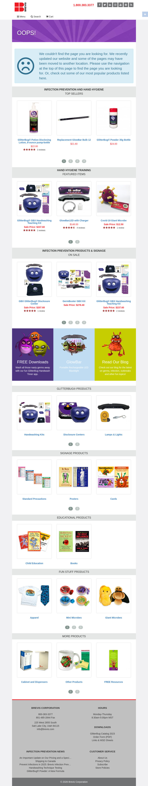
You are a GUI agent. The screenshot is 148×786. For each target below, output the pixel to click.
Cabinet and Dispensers (34, 682)
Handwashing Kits (34, 434)
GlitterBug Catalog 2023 (102, 733)
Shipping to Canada (45, 761)
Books (74, 563)
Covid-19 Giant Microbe (114, 220)
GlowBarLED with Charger (73, 220)
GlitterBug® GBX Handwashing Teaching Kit (34, 221)
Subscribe (102, 764)
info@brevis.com (45, 729)
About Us (102, 758)
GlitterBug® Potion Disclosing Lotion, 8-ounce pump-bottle (34, 141)
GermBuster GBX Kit (74, 301)
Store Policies (102, 767)
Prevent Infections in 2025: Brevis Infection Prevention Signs (45, 764)
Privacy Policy (102, 761)
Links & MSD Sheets (102, 740)
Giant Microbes (113, 617)
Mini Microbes (74, 617)
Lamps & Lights (113, 434)
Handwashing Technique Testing (45, 767)
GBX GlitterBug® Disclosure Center (34, 302)
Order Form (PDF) (102, 737)
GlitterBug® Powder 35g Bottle (114, 140)
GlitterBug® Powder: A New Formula (45, 771)
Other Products (74, 682)
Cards (113, 499)
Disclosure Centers (74, 434)
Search (36, 16)
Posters (74, 499)
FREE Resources (113, 682)
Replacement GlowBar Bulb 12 (74, 140)
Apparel (34, 617)
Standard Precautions (34, 499)
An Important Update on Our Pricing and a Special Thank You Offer (45, 758)
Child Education (34, 563)
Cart (49, 16)
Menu (21, 16)
